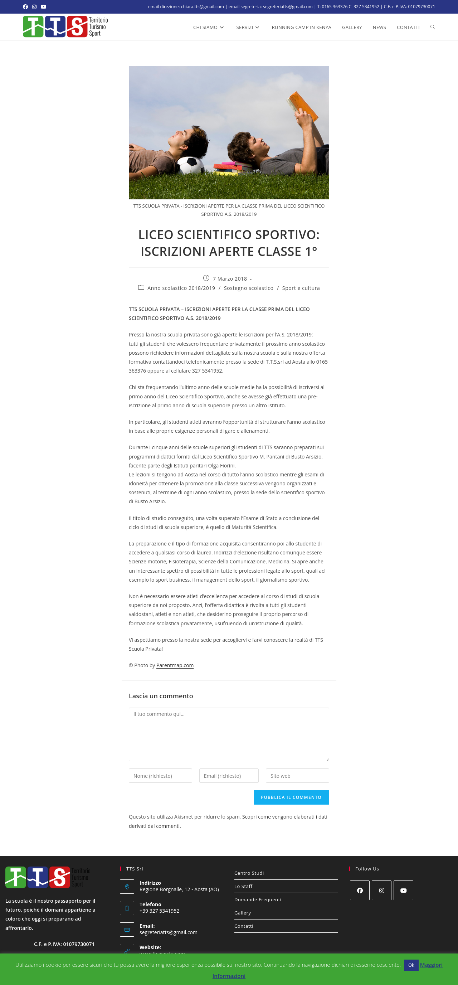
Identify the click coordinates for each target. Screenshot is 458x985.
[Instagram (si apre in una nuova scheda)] (34, 6)
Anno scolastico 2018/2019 (181, 288)
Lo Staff (243, 886)
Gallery (242, 912)
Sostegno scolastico (249, 288)
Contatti (243, 926)
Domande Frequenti (258, 899)
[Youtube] (403, 890)
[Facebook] (360, 890)
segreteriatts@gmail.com (169, 932)
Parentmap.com (175, 665)
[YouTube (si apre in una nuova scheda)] (44, 6)
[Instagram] (381, 890)
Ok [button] (411, 965)
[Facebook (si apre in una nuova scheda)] (26, 6)
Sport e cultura (301, 288)
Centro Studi (249, 873)
